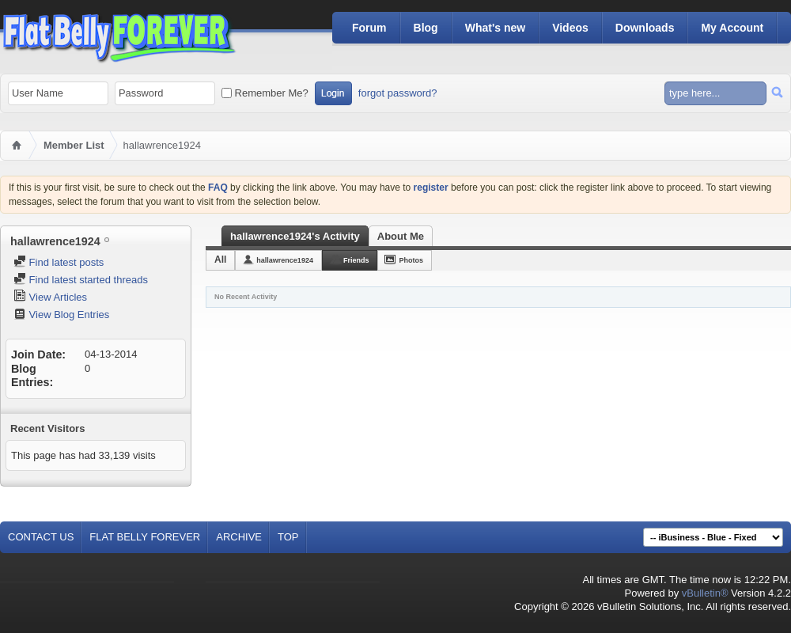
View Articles (50, 297)
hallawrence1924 (284, 260)
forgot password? (397, 93)
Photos (411, 260)
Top (288, 537)
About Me (400, 236)
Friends (356, 260)
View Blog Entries (61, 314)
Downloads (645, 27)
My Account (732, 27)
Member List (74, 145)
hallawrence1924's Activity (295, 236)
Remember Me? (264, 93)
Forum (369, 27)
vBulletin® (705, 593)
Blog (426, 27)
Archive (239, 537)
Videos (570, 27)
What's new (495, 27)
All (220, 259)
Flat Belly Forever (144, 537)
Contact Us (41, 537)
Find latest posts (58, 262)
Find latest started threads (80, 280)
